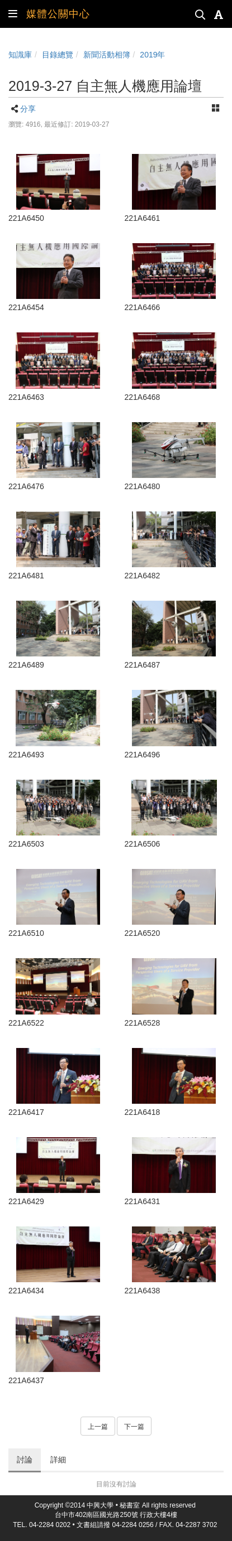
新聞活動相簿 (106, 54)
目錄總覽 (57, 54)
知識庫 (20, 54)
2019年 (152, 54)
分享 (28, 108)
